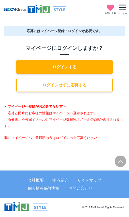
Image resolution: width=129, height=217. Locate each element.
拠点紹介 (60, 180)
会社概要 (36, 180)
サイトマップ (89, 180)
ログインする (64, 67)
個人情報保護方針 (44, 188)
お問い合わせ (81, 188)
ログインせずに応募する (64, 85)
